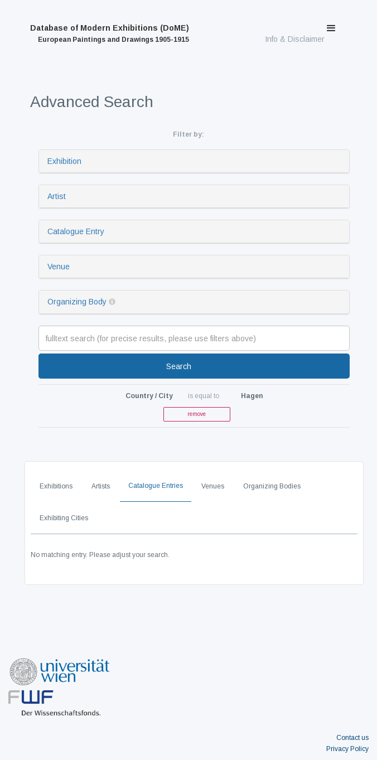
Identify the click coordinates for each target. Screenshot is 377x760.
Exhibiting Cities (64, 518)
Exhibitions (56, 486)
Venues (212, 486)
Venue (58, 266)
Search (178, 366)
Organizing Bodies (272, 486)
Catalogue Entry (75, 231)
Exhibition (64, 161)
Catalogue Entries (155, 486)
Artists (100, 486)
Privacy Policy (347, 749)
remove (196, 414)
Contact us (352, 738)
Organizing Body (77, 301)
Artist (56, 196)
